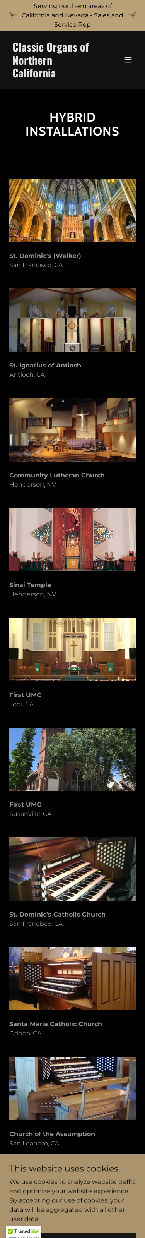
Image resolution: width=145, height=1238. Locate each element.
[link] (53, 75)
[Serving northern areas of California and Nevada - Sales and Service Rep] (72, 15)
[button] (128, 59)
